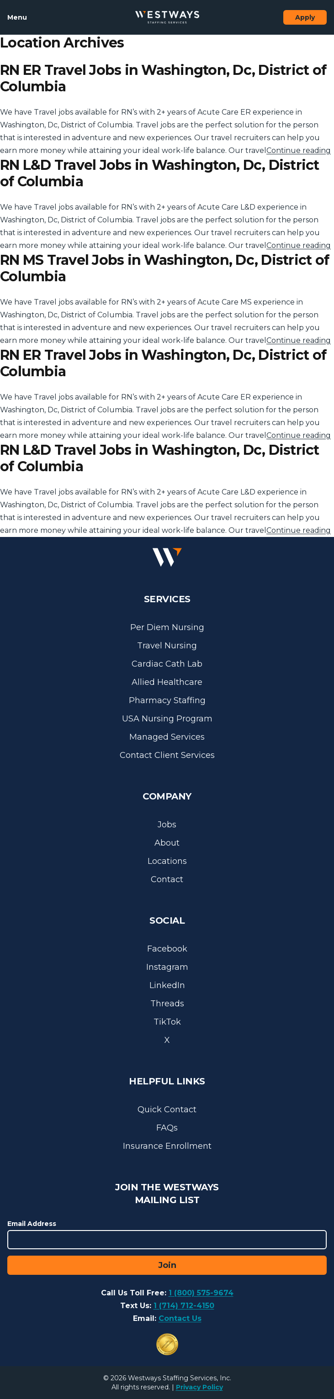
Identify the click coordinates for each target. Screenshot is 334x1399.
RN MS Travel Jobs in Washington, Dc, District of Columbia (164, 268)
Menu (17, 17)
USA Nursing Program (167, 719)
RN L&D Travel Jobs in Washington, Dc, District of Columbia (159, 173)
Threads (167, 1004)
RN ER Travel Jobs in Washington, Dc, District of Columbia (163, 78)
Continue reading (298, 150)
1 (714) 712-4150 (184, 1305)
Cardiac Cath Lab (167, 664)
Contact (167, 879)
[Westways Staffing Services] (167, 17)
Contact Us (180, 1318)
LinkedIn (167, 985)
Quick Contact (167, 1109)
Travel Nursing (167, 646)
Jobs (167, 825)
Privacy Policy (199, 1387)
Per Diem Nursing (167, 627)
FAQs (167, 1128)
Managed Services (167, 737)
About (167, 843)
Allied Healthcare (167, 682)
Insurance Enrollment (167, 1146)
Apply (305, 17)
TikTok (167, 1022)
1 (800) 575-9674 (201, 1293)
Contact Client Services (167, 755)
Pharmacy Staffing (167, 700)
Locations (167, 861)
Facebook (167, 949)
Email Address (31, 1224)
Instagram (167, 967)
